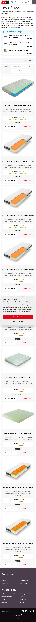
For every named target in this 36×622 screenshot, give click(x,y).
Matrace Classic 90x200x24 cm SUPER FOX (18, 161)
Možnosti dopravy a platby (8, 594)
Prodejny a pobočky (6, 578)
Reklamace (4, 602)
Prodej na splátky (24, 580)
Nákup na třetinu (24, 583)
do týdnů (18, 281)
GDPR (3, 599)
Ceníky (22, 596)
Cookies (22, 602)
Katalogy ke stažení (25, 594)
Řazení (6, 66)
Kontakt (3, 580)
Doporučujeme (5, 583)
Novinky (22, 578)
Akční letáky (23, 599)
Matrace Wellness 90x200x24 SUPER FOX (18, 543)
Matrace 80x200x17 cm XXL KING (18, 377)
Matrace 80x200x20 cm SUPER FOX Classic (18, 269)
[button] (21, 66)
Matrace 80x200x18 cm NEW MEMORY (18, 433)
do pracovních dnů (18, 119)
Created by (18, 615)
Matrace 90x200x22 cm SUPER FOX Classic (18, 215)
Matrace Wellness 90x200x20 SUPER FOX (18, 487)
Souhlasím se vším (18, 317)
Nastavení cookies (18, 321)
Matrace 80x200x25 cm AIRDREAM (18, 105)
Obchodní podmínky (6, 596)
